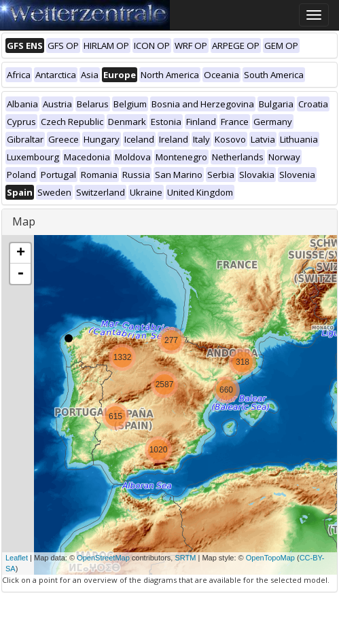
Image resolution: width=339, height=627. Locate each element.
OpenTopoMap (270, 558)
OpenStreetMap (103, 558)
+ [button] (20, 253)
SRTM (185, 558)
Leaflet (16, 558)
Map (23, 221)
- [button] (20, 274)
